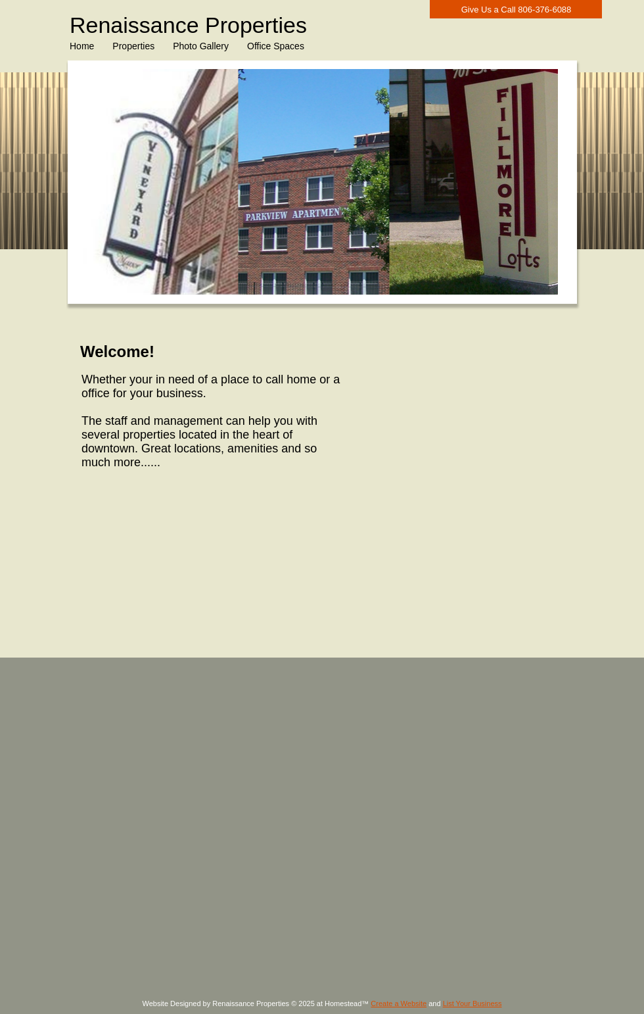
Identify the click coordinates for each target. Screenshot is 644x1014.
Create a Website (398, 1003)
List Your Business (472, 1003)
